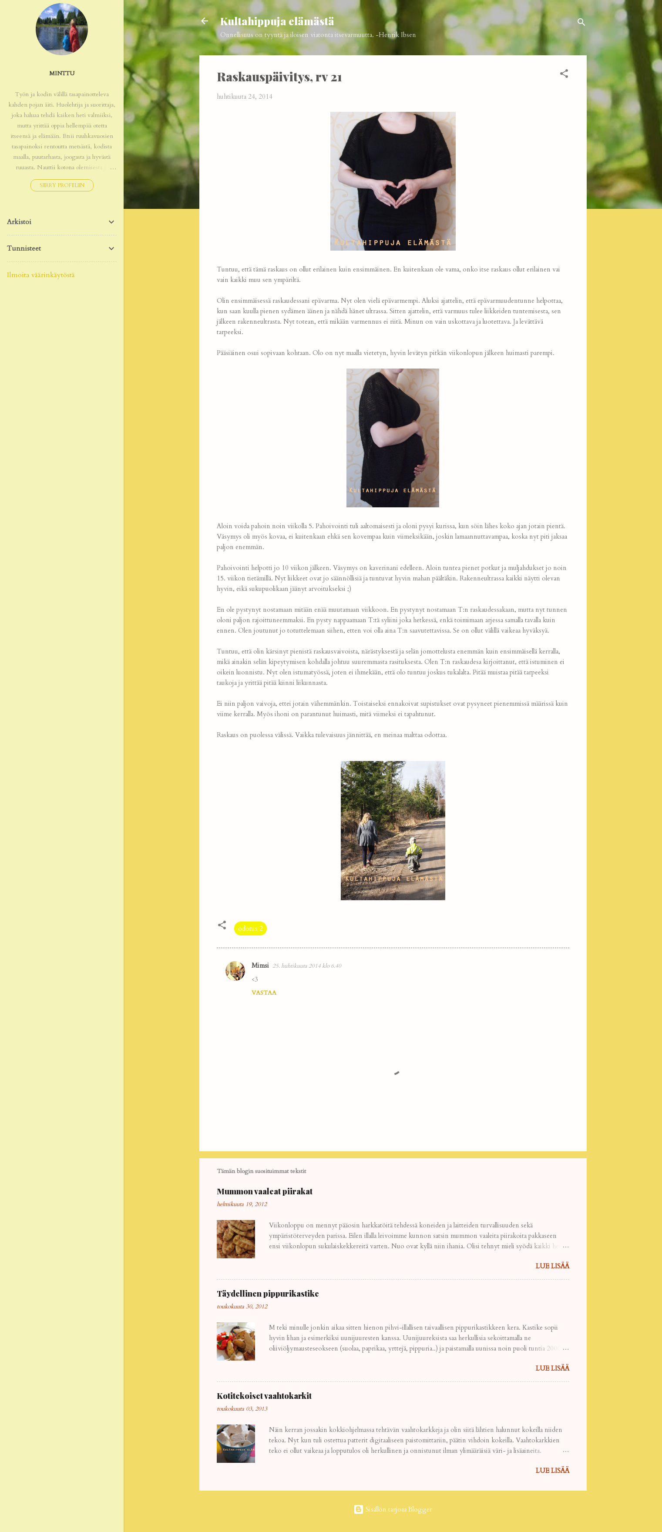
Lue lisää (552, 1266)
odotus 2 (250, 928)
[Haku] (581, 23)
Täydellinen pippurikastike (268, 1293)
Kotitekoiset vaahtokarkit (264, 1396)
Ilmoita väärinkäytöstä (41, 275)
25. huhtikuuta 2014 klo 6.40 (306, 966)
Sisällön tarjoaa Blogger (392, 1509)
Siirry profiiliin (62, 185)
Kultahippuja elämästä (277, 21)
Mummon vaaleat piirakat (265, 1191)
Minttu (61, 73)
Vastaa (264, 993)
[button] (564, 75)
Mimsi (260, 965)
